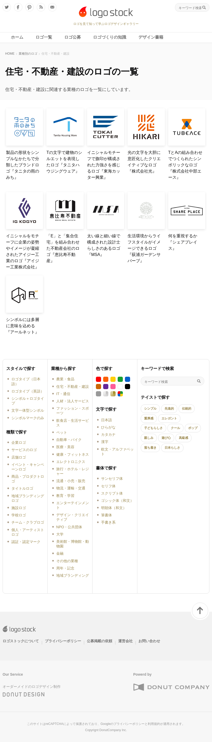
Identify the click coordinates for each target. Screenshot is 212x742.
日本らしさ (172, 448)
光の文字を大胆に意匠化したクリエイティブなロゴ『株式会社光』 (144, 161)
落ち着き (150, 448)
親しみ (148, 438)
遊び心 (166, 438)
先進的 (169, 408)
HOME (10, 53)
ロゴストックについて (21, 641)
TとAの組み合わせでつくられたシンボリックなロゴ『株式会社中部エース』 (185, 165)
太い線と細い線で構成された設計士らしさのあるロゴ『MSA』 (103, 245)
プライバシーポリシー (63, 641)
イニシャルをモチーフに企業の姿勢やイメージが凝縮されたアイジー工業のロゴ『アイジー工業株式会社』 (22, 251)
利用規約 (154, 724)
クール (175, 428)
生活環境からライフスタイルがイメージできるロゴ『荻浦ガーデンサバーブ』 (144, 248)
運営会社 (125, 641)
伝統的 (186, 408)
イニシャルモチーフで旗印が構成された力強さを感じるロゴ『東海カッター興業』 (103, 165)
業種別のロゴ (28, 53)
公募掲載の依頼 (99, 641)
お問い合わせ (149, 641)
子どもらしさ (153, 428)
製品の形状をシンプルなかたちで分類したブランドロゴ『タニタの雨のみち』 (22, 165)
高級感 (183, 438)
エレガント (169, 418)
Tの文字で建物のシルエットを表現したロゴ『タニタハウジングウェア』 (64, 161)
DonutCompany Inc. (113, 730)
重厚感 (148, 418)
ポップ (192, 428)
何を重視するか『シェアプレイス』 (182, 242)
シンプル (150, 408)
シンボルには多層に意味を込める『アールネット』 (22, 325)
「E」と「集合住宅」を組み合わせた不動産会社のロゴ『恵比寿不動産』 (63, 248)
